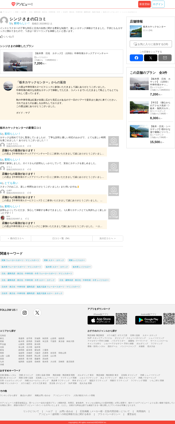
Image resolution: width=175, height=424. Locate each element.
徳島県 (21, 359)
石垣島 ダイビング (129, 375)
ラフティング (157, 343)
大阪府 (37, 353)
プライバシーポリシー (109, 414)
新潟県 (37, 344)
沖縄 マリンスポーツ (9, 383)
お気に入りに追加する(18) (153, 44)
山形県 (53, 338)
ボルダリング (142, 343)
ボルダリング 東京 (86, 375)
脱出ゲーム (112, 346)
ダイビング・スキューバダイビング (130, 338)
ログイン (158, 4)
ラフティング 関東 (69, 378)
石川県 (29, 347)
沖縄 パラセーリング (147, 378)
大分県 (53, 362)
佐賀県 (29, 362)
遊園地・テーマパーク (138, 341)
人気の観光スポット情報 (84, 395)
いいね (9, 36)
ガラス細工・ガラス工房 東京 (34, 383)
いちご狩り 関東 (157, 380)
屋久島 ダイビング (8, 378)
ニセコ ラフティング (89, 378)
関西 (2, 353)
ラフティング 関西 (139, 380)
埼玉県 (45, 341)
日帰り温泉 (135, 335)
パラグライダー (118, 341)
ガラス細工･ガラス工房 (117, 335)
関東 (2, 341)
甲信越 (3, 344)
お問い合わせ (66, 411)
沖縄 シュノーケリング (150, 375)
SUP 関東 (72, 383)
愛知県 (37, 350)
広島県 (45, 356)
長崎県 (37, 362)
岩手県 (29, 338)
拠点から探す (26, 395)
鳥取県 (21, 356)
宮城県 (37, 338)
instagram (25, 313)
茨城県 (37, 341)
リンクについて (31, 411)
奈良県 (53, 353)
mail (165, 57)
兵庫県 (45, 353)
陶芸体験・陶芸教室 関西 (64, 375)
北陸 (2, 347)
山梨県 (21, 344)
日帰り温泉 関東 (43, 375)
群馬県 (29, 341)
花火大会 (151, 346)
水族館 (142, 346)
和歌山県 (62, 353)
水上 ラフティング (108, 378)
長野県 (29, 344)
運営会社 (131, 414)
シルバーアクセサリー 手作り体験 (119, 343)
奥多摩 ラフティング (60, 380)
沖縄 (2, 364)
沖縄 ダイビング (26, 375)
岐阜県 (29, 350)
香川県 (29, 359)
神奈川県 (70, 341)
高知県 (45, 359)
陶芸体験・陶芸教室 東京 (107, 375)
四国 (2, 359)
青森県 (21, 338)
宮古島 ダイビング (57, 383)
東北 (2, 338)
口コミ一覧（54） (61, 238)
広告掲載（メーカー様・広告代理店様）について (105, 411)
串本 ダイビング (79, 380)
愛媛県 (37, 359)
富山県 (21, 347)
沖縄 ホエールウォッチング (37, 380)
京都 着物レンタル (8, 375)
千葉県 (53, 341)
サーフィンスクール (159, 341)
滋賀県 (21, 353)
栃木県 (21, 341)
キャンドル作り (94, 343)
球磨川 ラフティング (119, 380)
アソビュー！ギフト (62, 395)
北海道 (3, 335)
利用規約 (141, 411)
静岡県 (21, 350)
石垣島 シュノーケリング (47, 378)
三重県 (45, 350)
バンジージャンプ (128, 346)
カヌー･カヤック (150, 335)
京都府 (29, 353)
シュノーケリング (156, 338)
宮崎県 (61, 362)
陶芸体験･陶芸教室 (96, 335)
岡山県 (37, 356)
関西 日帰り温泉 (26, 378)
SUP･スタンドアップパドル (100, 338)
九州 (2, 362)
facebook (136, 57)
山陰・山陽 (5, 356)
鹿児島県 (70, 362)
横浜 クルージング (127, 378)
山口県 (53, 356)
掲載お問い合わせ (42, 395)
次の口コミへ (106, 238)
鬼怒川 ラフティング (98, 380)
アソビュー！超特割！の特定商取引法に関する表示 (65, 414)
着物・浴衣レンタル (96, 346)
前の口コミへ (17, 238)
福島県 (61, 338)
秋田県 (45, 338)
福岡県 (21, 362)
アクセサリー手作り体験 (98, 341)
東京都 (61, 341)
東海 (2, 350)
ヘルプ (49, 411)
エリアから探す (8, 331)
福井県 (37, 347)
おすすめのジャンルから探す (102, 331)
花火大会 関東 (86, 383)
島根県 (29, 356)
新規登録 (144, 4)
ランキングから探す (9, 395)
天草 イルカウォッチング (11, 380)
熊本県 (45, 362)
